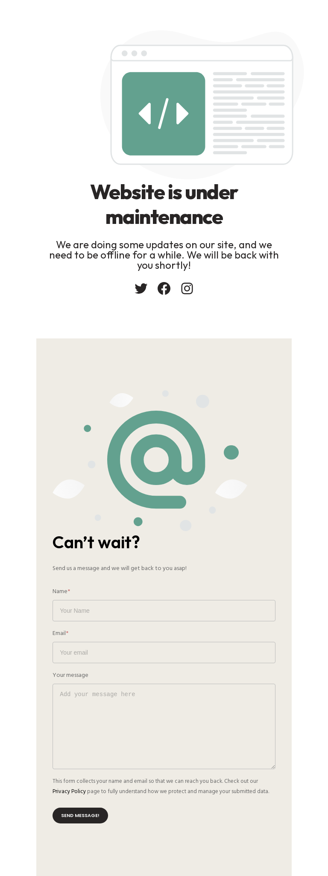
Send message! (46, 797)
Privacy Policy (242, 763)
